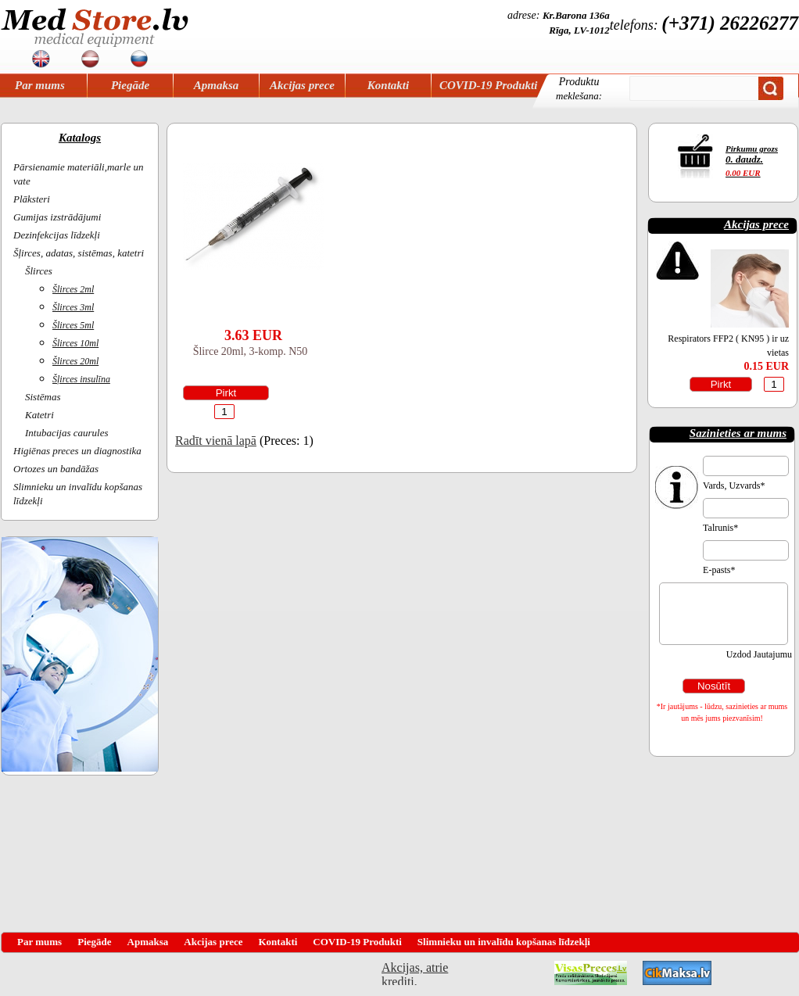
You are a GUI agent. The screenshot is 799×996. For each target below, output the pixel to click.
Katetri (39, 415)
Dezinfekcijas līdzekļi (56, 235)
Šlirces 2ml (73, 289)
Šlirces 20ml (75, 361)
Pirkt (226, 393)
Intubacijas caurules (67, 433)
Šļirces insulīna (81, 379)
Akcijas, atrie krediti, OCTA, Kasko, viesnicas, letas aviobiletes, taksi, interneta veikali (415, 973)
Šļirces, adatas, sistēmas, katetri (78, 253)
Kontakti (388, 85)
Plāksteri (31, 199)
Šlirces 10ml (75, 343)
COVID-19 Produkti (488, 85)
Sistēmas (43, 397)
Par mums (40, 85)
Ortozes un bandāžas (56, 469)
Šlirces (38, 271)
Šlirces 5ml (73, 325)
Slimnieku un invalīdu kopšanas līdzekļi (503, 942)
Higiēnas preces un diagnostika (77, 451)
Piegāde (130, 85)
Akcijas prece (302, 85)
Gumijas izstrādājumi (57, 217)
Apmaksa (216, 85)
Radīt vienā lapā (215, 440)
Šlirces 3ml (73, 307)
